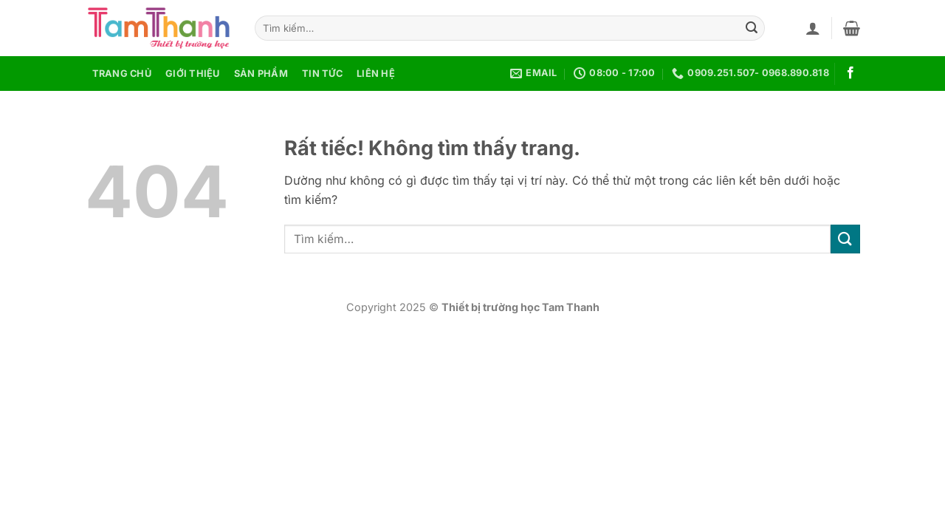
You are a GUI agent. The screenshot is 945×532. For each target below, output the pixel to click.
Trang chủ (121, 73)
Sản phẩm (261, 73)
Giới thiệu (192, 73)
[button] (812, 28)
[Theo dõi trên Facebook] (850, 73)
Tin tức (322, 73)
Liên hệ (376, 73)
